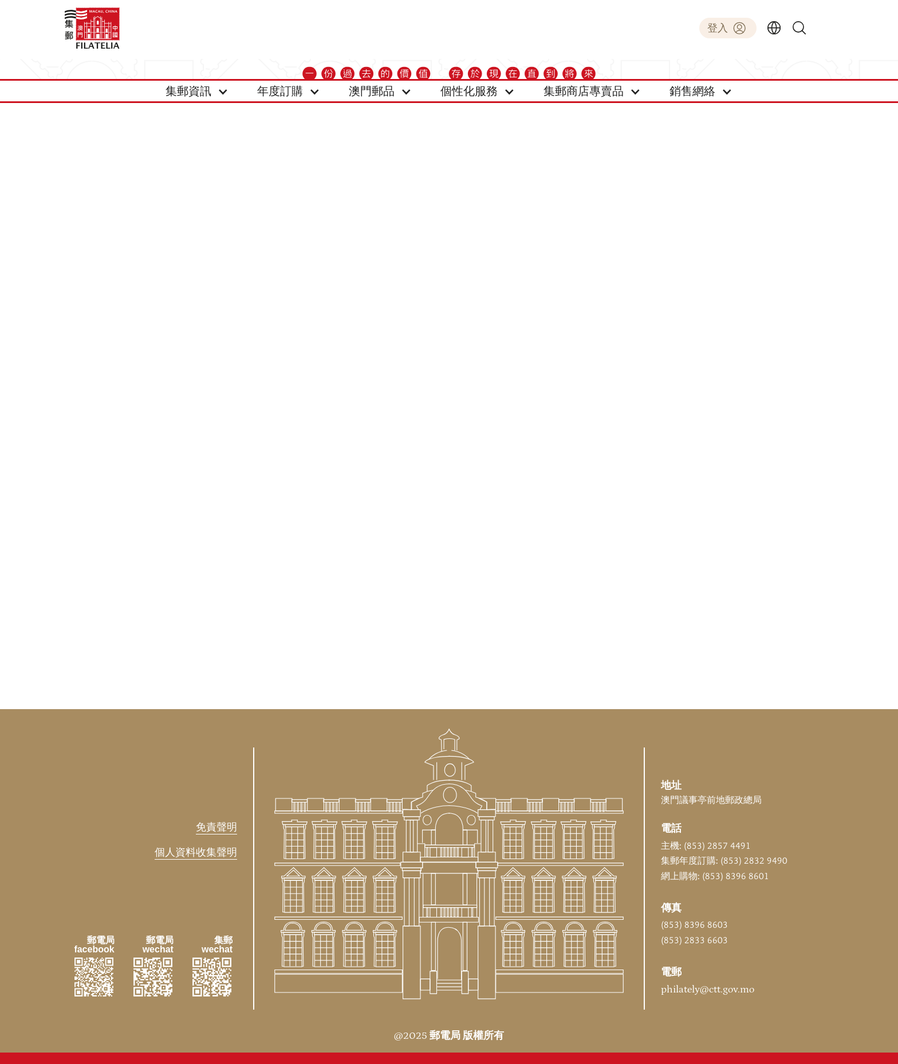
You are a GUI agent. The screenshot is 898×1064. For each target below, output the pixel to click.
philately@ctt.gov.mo (707, 989)
